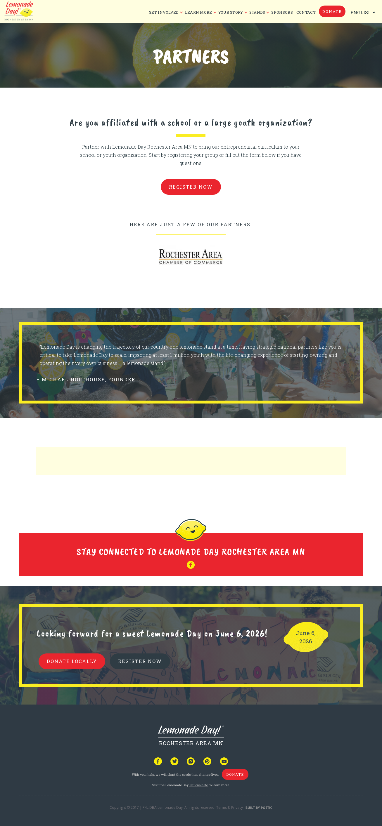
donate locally (72, 661)
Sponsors (282, 12)
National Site (198, 785)
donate (332, 11)
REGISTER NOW (140, 661)
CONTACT (306, 12)
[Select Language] (361, 12)
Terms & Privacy (229, 807)
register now (191, 187)
